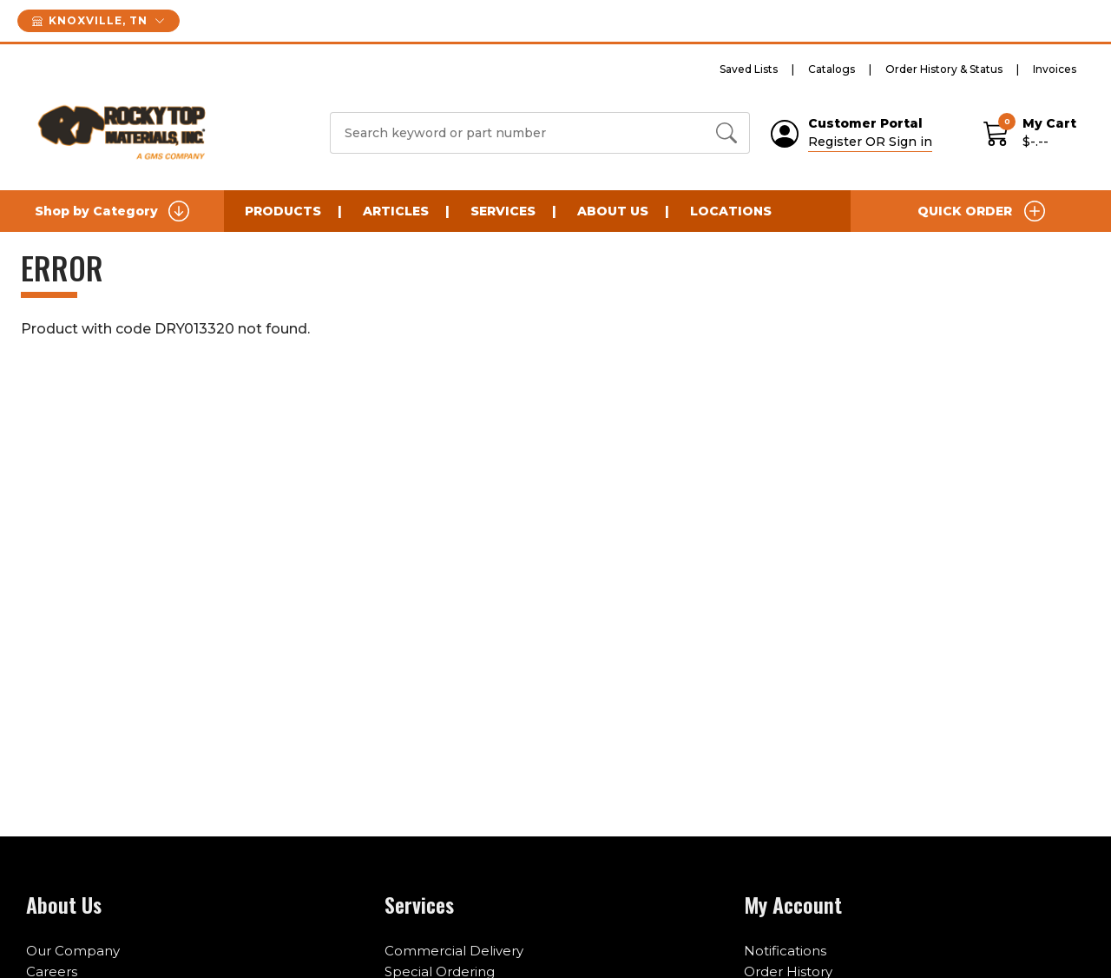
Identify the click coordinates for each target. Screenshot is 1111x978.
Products (283, 211)
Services (503, 211)
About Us (612, 211)
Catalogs (831, 69)
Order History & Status (944, 69)
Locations (731, 211)
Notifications (785, 950)
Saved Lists (749, 69)
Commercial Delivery (454, 950)
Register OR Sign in (870, 141)
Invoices (1054, 69)
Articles (396, 211)
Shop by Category (112, 211)
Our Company (73, 950)
